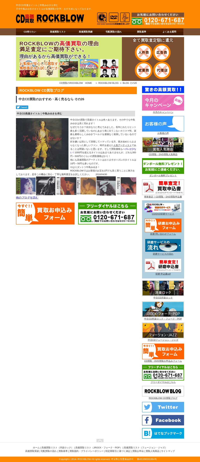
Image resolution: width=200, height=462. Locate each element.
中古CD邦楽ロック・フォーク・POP (163, 319)
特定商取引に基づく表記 (117, 451)
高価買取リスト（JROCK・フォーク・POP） (98, 447)
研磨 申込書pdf (163, 274)
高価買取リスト (58, 31)
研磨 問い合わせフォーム (163, 234)
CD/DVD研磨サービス (163, 214)
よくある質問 (169, 31)
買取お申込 (138, 451)
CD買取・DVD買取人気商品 (163, 154)
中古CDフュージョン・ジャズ (163, 340)
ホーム (36, 447)
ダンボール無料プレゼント (163, 175)
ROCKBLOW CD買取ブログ (163, 398)
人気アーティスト (122, 145)
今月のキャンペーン (163, 112)
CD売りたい (30, 31)
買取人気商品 (152, 451)
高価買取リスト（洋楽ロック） (57, 447)
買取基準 (141, 31)
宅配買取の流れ (114, 31)
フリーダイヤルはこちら (163, 382)
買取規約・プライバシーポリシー (87, 451)
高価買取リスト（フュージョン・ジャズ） (145, 447)
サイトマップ (168, 451)
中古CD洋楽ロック (163, 297)
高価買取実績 (85, 31)
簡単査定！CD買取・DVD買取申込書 (163, 196)
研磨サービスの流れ (163, 254)
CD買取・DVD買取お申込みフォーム (163, 361)
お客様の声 (163, 133)
